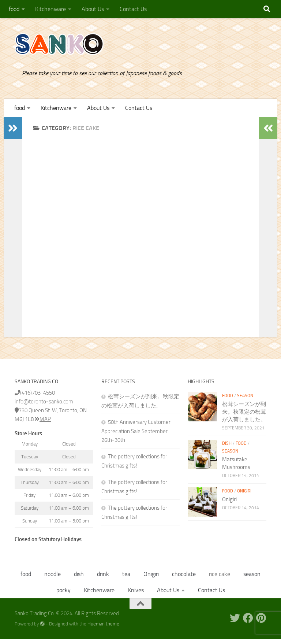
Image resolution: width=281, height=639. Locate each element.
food (14, 8)
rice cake (219, 573)
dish (227, 443)
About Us (93, 8)
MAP (43, 419)
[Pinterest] (261, 618)
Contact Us (133, 8)
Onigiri (244, 491)
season (245, 395)
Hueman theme (103, 624)
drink (103, 573)
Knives (136, 590)
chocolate (184, 573)
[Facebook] (248, 618)
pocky (63, 590)
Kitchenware (50, 8)
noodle (52, 573)
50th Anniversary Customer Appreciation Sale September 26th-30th (136, 431)
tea (126, 573)
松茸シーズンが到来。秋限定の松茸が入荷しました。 (244, 412)
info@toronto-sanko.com (44, 401)
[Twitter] (235, 618)
